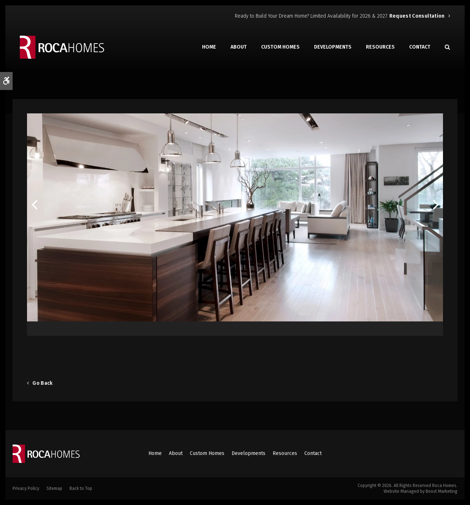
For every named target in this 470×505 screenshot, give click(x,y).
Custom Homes (280, 47)
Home (209, 47)
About (238, 47)
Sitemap (54, 488)
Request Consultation (417, 16)
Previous (34, 206)
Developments (333, 47)
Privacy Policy (26, 488)
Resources (380, 47)
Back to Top (81, 488)
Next (435, 206)
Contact (419, 47)
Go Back (42, 383)
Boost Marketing (441, 491)
